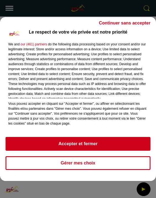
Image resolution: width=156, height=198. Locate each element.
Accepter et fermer (78, 143)
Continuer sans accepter (124, 23)
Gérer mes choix (78, 163)
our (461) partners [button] (33, 44)
